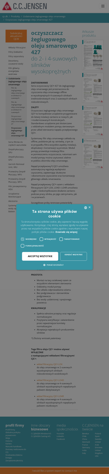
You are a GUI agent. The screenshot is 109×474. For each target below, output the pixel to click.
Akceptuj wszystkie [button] (40, 256)
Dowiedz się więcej (66, 232)
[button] (54, 264)
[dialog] (54, 237)
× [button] (89, 207)
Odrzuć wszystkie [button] (73, 254)
